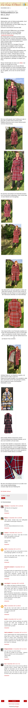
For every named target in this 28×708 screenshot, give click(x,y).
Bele (5, 605)
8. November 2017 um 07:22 (14, 549)
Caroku (6, 532)
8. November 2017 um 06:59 (15, 517)
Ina (5, 663)
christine (6, 505)
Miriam (6, 517)
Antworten (6, 513)
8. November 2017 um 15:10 (20, 632)
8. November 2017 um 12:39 (14, 619)
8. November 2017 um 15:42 (20, 649)
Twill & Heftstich (8, 632)
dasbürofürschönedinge (7, 35)
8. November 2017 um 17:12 (13, 663)
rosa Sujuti (7, 583)
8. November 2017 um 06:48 (16, 505)
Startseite (14, 701)
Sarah (5, 619)
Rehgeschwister (8, 649)
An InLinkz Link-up (5, 491)
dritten (21, 63)
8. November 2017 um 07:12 (15, 532)
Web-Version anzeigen (14, 703)
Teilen (3, 498)
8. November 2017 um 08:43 (14, 605)
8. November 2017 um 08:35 (17, 583)
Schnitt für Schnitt (9, 567)
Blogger (17, 706)
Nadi (5, 549)
